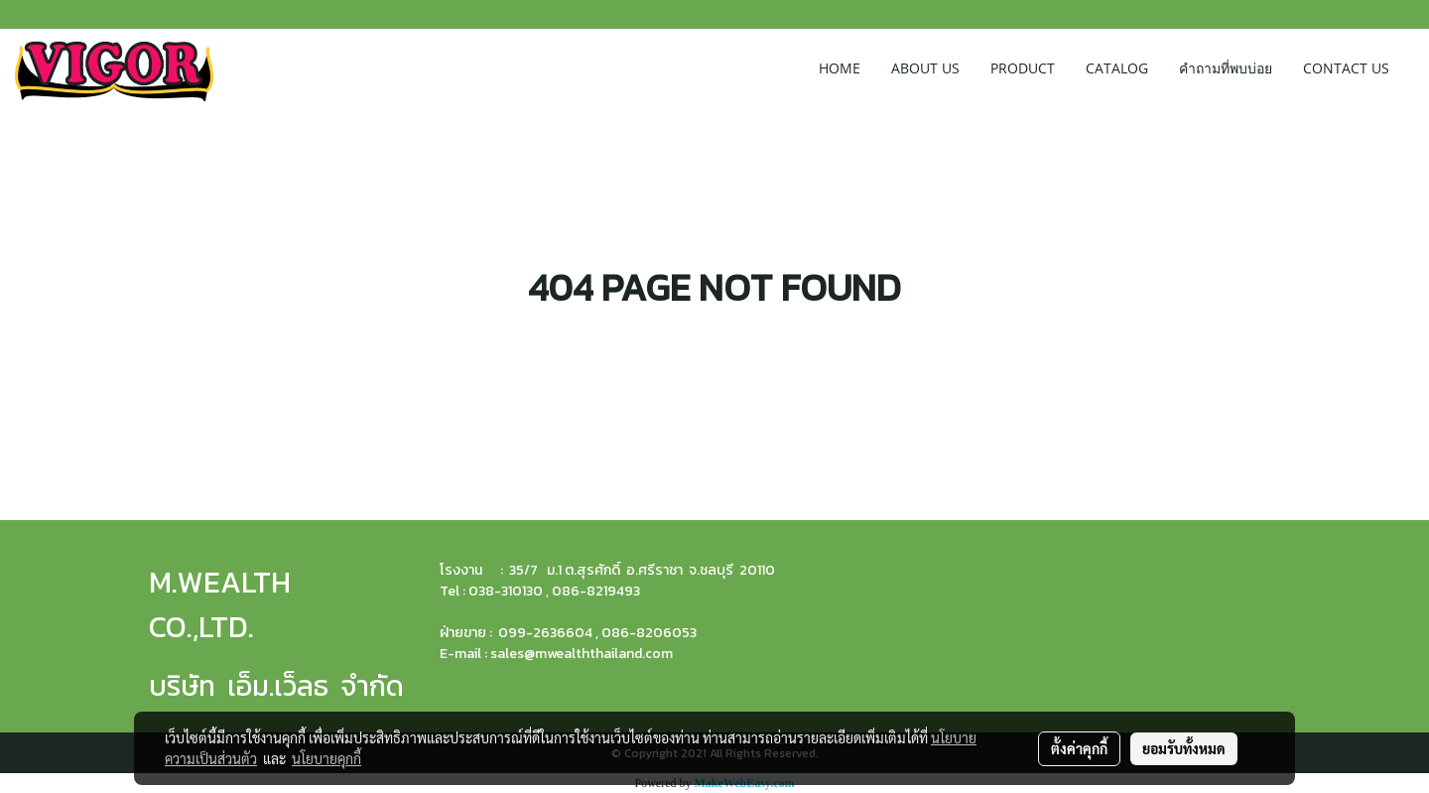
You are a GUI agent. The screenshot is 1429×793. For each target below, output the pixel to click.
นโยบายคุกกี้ (326, 758)
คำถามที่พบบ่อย (1225, 68)
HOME (839, 68)
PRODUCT (1022, 68)
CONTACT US (1346, 68)
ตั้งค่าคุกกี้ (1079, 748)
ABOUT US (925, 68)
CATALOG (1117, 68)
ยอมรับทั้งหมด (1184, 748)
